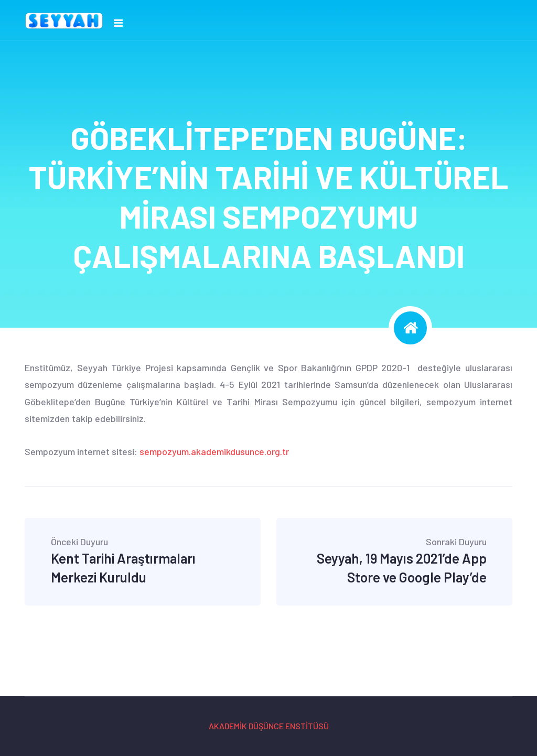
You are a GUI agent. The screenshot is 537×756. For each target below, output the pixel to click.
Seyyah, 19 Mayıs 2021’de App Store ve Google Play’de (395, 561)
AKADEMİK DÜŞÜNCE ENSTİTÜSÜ (269, 726)
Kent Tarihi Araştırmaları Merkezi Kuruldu (143, 561)
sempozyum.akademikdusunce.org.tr (214, 451)
